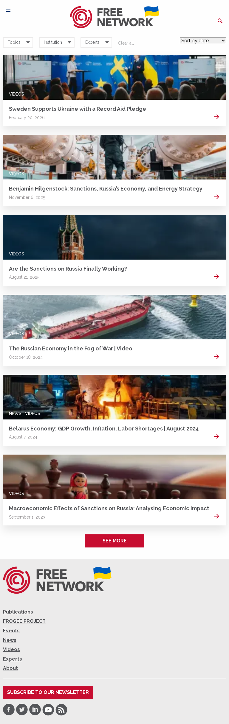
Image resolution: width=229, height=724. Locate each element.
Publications (18, 612)
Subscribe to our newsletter (48, 692)
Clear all (126, 43)
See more (115, 541)
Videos (16, 94)
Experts (12, 659)
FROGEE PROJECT (24, 621)
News (15, 413)
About (10, 668)
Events (11, 631)
